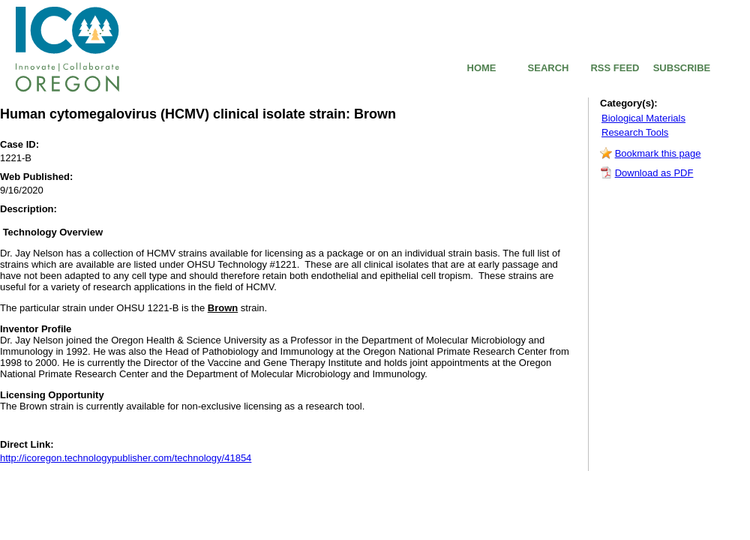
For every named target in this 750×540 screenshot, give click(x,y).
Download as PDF (654, 172)
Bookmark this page (658, 153)
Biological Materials (644, 118)
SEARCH (548, 68)
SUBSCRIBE (682, 68)
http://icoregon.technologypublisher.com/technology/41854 (125, 458)
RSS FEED (614, 68)
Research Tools (635, 132)
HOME (481, 68)
